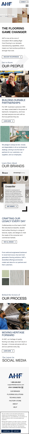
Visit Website (12, 206)
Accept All (6, 431)
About (15, 404)
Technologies (15, 397)
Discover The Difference (12, 57)
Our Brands (15, 391)
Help (15, 407)
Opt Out (16, 431)
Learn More (8, 121)
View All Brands (10, 242)
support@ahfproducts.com (16, 385)
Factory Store (15, 401)
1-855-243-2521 (16, 382)
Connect (24, 1)
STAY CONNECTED (15, 387)
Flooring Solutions (15, 394)
